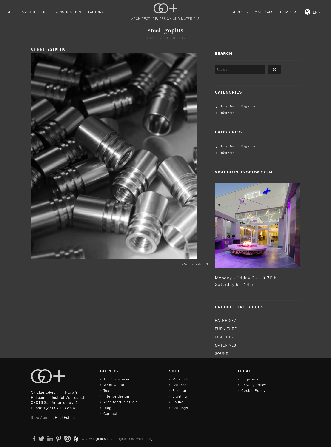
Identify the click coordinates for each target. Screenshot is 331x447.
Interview (227, 112)
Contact (110, 414)
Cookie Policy (253, 391)
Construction (68, 12)
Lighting (224, 337)
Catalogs (288, 12)
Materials (264, 12)
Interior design (116, 396)
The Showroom (116, 379)
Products (239, 12)
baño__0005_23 (194, 264)
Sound (222, 354)
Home (151, 38)
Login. (152, 439)
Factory (96, 12)
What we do (113, 385)
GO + (11, 12)
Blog (107, 408)
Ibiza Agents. (42, 417)
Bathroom (225, 320)
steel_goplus (48, 50)
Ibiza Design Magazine (238, 106)
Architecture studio (120, 402)
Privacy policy (253, 385)
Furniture (226, 329)
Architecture (35, 12)
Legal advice (252, 379)
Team (108, 391)
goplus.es (103, 439)
